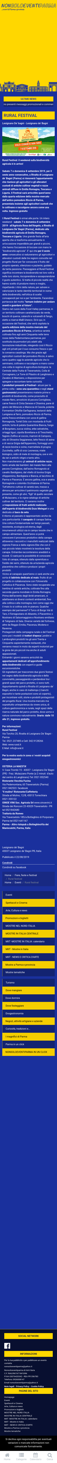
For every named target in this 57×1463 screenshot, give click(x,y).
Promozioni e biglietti (16, 918)
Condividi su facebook (14, 867)
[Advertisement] (28, 46)
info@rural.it (16, 748)
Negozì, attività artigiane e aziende (24, 1021)
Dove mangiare (14, 990)
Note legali (9, 1386)
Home (7, 1457)
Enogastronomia (14, 1013)
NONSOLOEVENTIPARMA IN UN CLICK (26, 1052)
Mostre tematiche (15, 972)
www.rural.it (14, 744)
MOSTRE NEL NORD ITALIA (20, 925)
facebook (23, 788)
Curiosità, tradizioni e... (18, 1028)
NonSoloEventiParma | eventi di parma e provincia (28, 8)
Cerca (50, 1457)
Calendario (36, 1457)
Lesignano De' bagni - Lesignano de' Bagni (25, 123)
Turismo (10, 982)
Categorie (21, 1457)
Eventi (9, 894)
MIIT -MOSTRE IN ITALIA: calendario (25, 941)
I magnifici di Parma (16, 1036)
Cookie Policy (37, 1386)
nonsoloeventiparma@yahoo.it (18, 1366)
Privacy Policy (22, 1386)
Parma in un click (15, 1044)
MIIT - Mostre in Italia (17, 949)
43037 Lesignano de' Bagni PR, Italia (21, 851)
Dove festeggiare (15, 1005)
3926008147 (18, 1379)
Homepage (9, 1397)
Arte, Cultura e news (16, 910)
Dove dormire (12, 998)
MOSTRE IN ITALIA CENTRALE (22, 933)
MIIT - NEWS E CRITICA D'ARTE (22, 957)
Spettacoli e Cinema (16, 902)
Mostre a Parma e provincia (20, 964)
